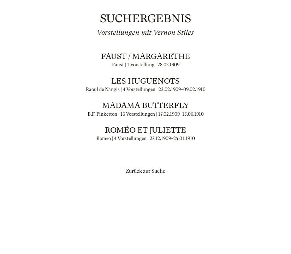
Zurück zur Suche (145, 171)
